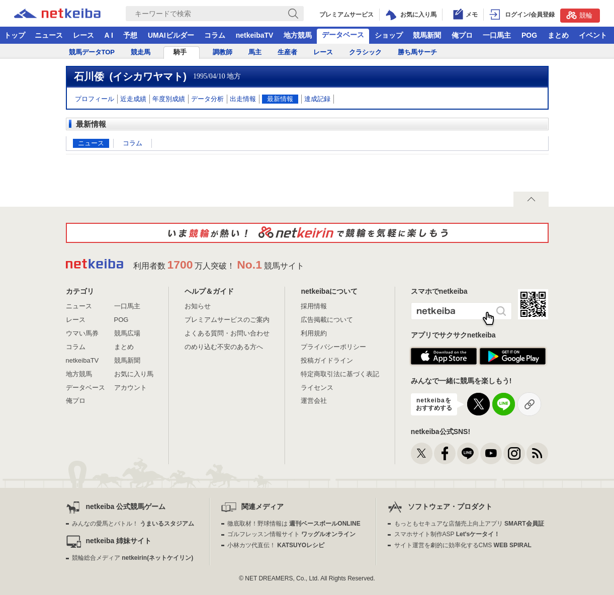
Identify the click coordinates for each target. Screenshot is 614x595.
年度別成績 (168, 99)
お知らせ (198, 306)
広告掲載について (327, 319)
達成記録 (317, 99)
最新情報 (280, 99)
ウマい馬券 (82, 333)
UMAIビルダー (171, 35)
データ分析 (207, 99)
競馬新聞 (427, 35)
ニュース (49, 35)
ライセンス (317, 387)
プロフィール (94, 99)
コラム (214, 35)
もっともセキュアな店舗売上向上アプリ (469, 523)
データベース (343, 35)
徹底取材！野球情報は (294, 523)
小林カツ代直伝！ (275, 545)
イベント (593, 35)
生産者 (287, 52)
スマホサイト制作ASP (447, 534)
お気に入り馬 (133, 374)
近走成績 (133, 99)
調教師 (222, 52)
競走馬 (140, 52)
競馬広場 (127, 333)
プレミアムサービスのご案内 (227, 319)
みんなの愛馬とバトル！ (133, 523)
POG (529, 35)
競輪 (579, 15)
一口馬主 (497, 35)
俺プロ (462, 35)
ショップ (389, 35)
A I (109, 35)
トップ (14, 35)
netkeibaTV (255, 35)
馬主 (254, 52)
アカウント (130, 387)
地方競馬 (298, 35)
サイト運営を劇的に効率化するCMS (463, 545)
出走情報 (243, 99)
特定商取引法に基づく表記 (340, 374)
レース (83, 35)
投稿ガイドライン (327, 360)
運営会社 (314, 400)
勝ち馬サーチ (417, 52)
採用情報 (314, 306)
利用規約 (314, 333)
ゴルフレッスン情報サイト (291, 534)
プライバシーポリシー (333, 347)
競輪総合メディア (132, 557)
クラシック (365, 52)
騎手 (180, 52)
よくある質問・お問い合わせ (227, 333)
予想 (130, 35)
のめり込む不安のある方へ (224, 347)
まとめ (558, 35)
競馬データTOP (92, 52)
